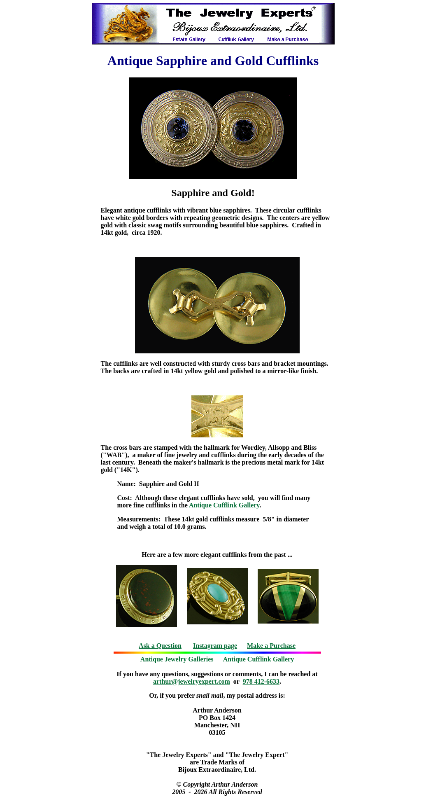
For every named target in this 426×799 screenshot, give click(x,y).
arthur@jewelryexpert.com (191, 681)
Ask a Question (160, 645)
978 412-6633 (261, 681)
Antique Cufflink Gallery (224, 505)
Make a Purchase (271, 645)
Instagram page (215, 645)
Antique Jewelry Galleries (177, 659)
